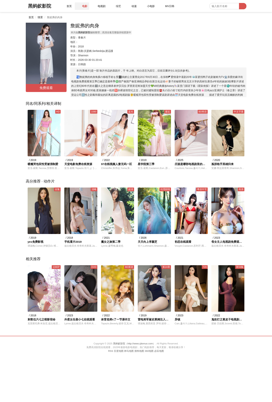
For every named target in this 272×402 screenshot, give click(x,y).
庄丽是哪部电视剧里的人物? (191, 164)
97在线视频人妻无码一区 (116, 164)
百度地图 (118, 351)
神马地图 (129, 351)
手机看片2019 (73, 241)
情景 (40, 17)
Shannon (83, 55)
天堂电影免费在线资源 (78, 164)
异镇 (177, 319)
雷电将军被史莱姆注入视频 (154, 319)
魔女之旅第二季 (111, 241)
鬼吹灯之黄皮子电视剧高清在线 (227, 319)
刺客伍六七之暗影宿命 (41, 319)
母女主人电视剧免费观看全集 (227, 241)
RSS (110, 351)
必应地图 (159, 351)
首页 (31, 17)
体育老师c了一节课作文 (115, 319)
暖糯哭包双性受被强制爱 (43, 164)
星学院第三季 (146, 164)
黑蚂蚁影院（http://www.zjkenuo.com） (134, 343)
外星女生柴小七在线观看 (79, 319)
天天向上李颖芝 (147, 241)
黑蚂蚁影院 (39, 6)
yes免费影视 (35, 241)
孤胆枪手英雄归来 (222, 164)
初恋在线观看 (183, 241)
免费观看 (46, 88)
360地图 (149, 351)
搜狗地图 (139, 351)
